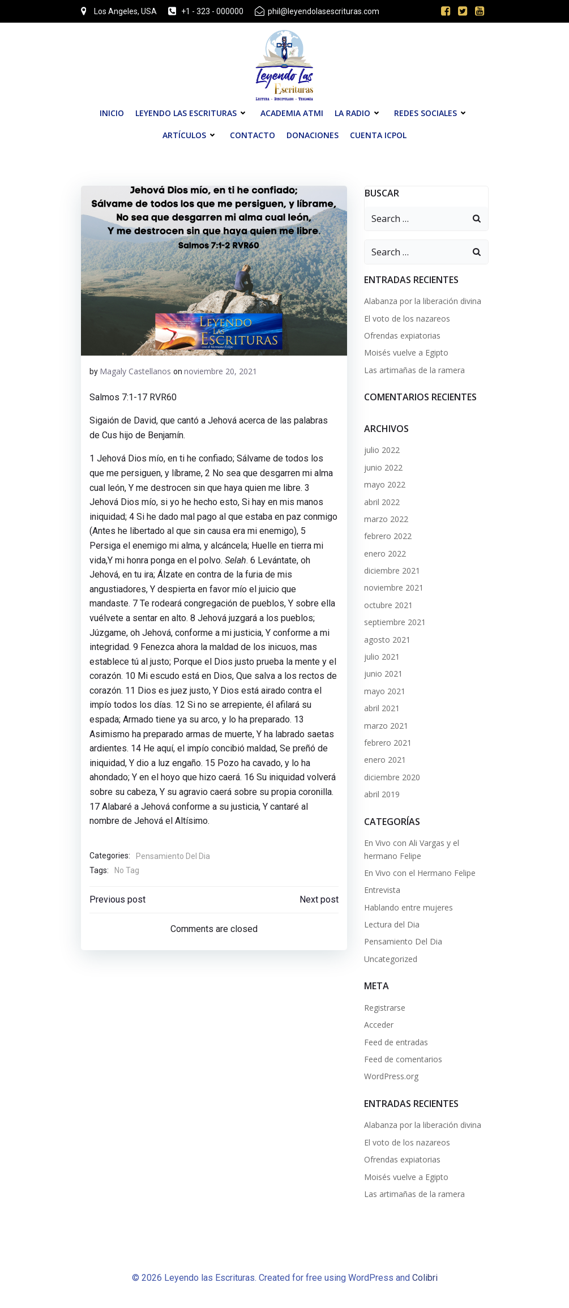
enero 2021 (385, 759)
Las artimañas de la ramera (414, 370)
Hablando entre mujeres (408, 907)
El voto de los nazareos (407, 318)
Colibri (425, 1277)
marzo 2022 (386, 519)
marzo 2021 (386, 725)
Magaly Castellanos (135, 371)
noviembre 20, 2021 (220, 371)
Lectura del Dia (392, 924)
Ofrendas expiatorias (402, 335)
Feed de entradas (396, 1042)
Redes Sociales (431, 113)
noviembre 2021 (393, 587)
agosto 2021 (387, 639)
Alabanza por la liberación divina (422, 301)
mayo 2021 (384, 691)
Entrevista (382, 889)
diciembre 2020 (392, 777)
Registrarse (384, 1007)
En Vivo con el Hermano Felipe (420, 872)
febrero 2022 (388, 536)
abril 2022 (382, 502)
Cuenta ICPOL (378, 135)
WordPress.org (391, 1076)
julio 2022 (382, 449)
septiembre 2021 (395, 622)
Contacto (252, 135)
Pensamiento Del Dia (173, 856)
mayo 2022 (384, 484)
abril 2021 (382, 708)
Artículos (190, 135)
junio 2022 (383, 467)
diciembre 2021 (392, 570)
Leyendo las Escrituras (192, 113)
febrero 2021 (388, 742)
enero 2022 (385, 553)
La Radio (359, 113)
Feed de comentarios (403, 1059)
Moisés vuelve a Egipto (406, 352)
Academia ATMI (291, 113)
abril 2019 (382, 794)
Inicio (112, 113)
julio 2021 (382, 656)
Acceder (378, 1024)
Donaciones (312, 135)
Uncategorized (390, 959)
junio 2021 (383, 673)
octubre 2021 (388, 605)
